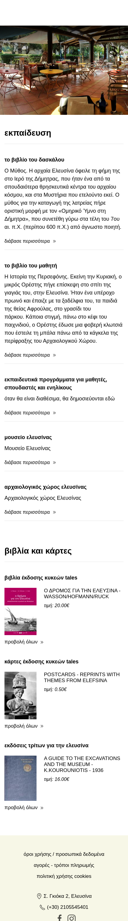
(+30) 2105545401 (63, 907)
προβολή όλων (21, 642)
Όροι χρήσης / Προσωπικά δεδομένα (64, 854)
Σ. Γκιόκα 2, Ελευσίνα (64, 896)
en (84, 12)
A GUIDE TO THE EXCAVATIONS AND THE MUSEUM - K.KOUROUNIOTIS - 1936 (82, 764)
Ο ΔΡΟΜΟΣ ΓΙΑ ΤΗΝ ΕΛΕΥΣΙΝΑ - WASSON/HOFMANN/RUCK (82, 593)
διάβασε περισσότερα (27, 241)
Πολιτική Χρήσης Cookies (64, 876)
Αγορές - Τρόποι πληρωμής (64, 865)
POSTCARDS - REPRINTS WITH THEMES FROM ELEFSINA (82, 677)
